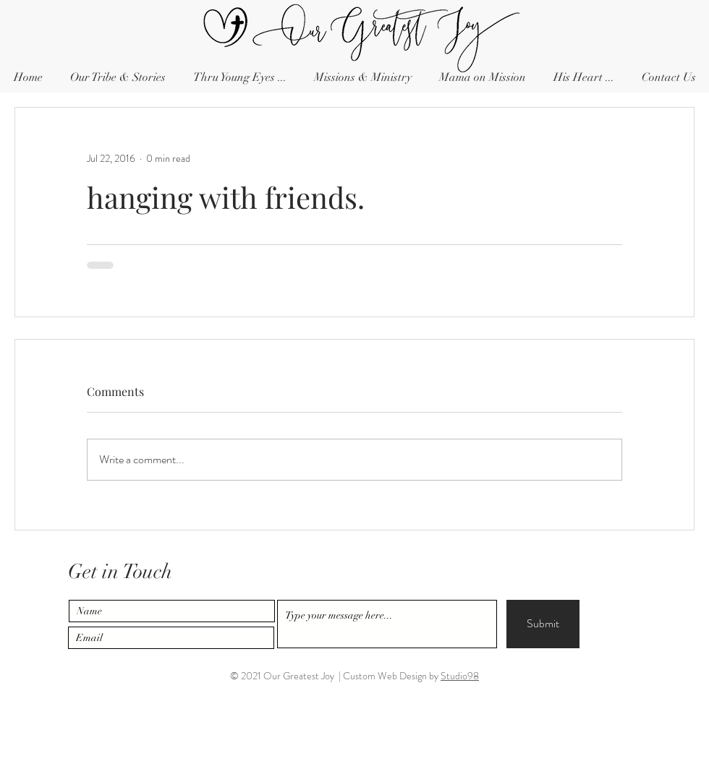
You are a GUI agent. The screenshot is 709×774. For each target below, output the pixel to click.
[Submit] (542, 624)
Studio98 (460, 675)
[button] (668, 78)
